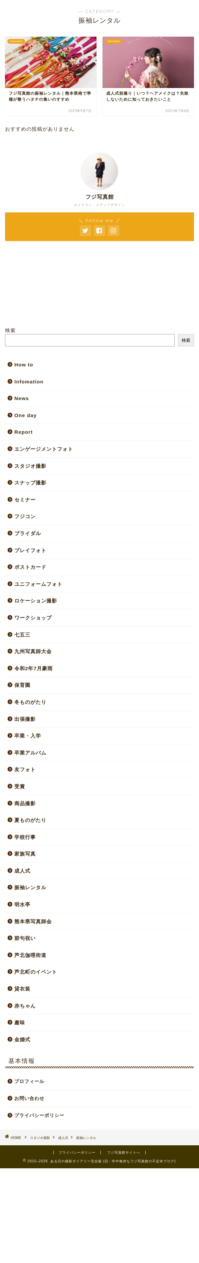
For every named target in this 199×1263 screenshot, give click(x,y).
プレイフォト (30, 550)
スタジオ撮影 (30, 466)
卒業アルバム (30, 753)
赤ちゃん (25, 1006)
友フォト (25, 769)
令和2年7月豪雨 (33, 668)
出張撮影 (25, 719)
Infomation (29, 381)
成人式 (22, 871)
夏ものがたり (30, 820)
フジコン (25, 516)
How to (23, 364)
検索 (10, 330)
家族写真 (25, 854)
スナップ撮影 (30, 482)
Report (23, 432)
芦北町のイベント (35, 972)
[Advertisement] (99, 1215)
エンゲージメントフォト (43, 449)
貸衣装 (22, 989)
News (21, 398)
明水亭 (22, 904)
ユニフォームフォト (38, 584)
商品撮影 (25, 803)
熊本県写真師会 (33, 921)
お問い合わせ (29, 1098)
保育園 (22, 685)
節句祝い (25, 938)
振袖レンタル (30, 887)
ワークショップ (33, 617)
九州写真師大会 (33, 651)
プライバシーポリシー (39, 1115)
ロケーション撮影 (35, 600)
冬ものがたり (30, 702)
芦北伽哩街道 (30, 955)
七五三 (22, 635)
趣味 (19, 1022)
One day (25, 415)
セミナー (25, 499)
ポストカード (30, 567)
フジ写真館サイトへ (123, 1152)
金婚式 (22, 1039)
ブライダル (27, 533)
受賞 (19, 786)
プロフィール (29, 1081)
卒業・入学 (27, 736)
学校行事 (25, 837)
